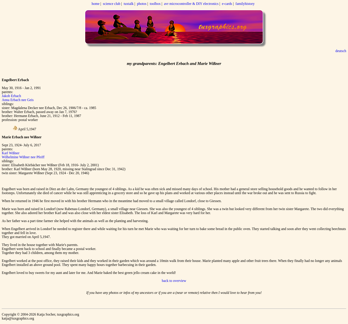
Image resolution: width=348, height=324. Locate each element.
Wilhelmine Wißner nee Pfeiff (23, 157)
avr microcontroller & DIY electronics (191, 4)
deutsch (340, 51)
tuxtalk (128, 4)
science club (111, 4)
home (96, 4)
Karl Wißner (10, 153)
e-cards (227, 4)
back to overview (174, 281)
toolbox (155, 4)
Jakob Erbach (11, 96)
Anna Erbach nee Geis (18, 100)
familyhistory (245, 4)
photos (141, 4)
